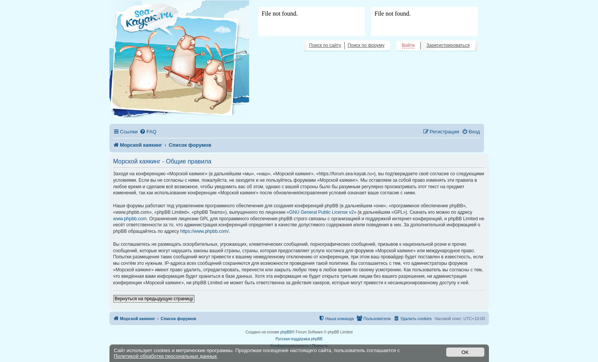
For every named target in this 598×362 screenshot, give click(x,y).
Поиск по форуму (366, 45)
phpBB (286, 332)
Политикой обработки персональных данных (165, 356)
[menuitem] (148, 131)
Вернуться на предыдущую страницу (154, 298)
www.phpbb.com (130, 218)
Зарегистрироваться (447, 45)
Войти (408, 45)
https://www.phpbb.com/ (204, 231)
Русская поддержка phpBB (298, 339)
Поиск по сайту (325, 45)
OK (465, 352)
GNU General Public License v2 (321, 212)
